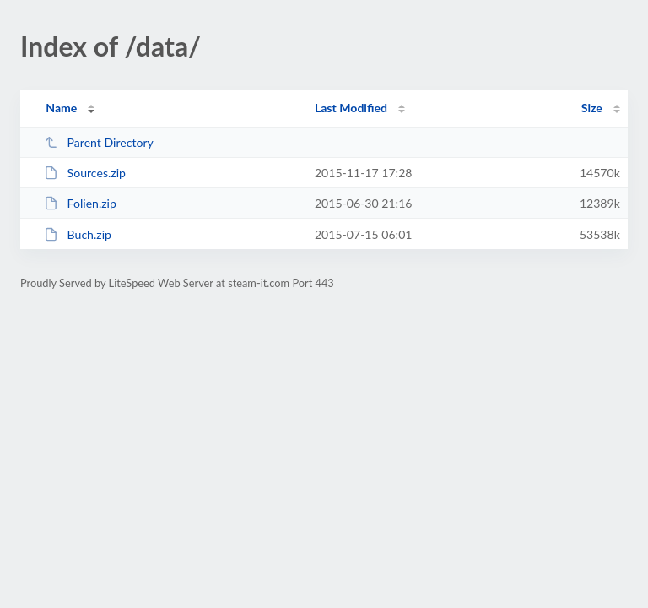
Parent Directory (99, 142)
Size (591, 107)
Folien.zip (80, 203)
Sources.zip (85, 173)
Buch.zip (77, 234)
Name (61, 107)
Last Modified (351, 107)
